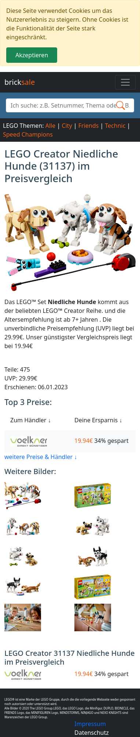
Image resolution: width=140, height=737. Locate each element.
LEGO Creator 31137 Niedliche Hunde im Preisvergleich (69, 657)
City (67, 126)
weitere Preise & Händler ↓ (40, 457)
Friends (88, 126)
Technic (115, 126)
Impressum (90, 724)
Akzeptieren (31, 55)
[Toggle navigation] (125, 82)
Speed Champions (28, 134)
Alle (50, 126)
